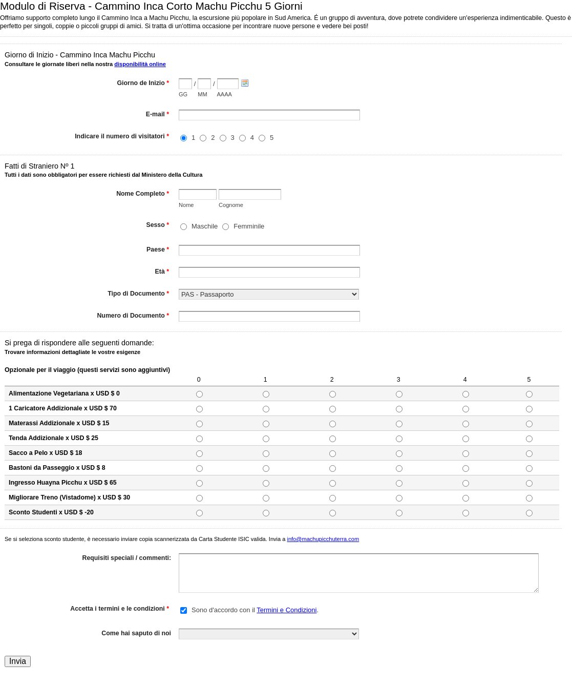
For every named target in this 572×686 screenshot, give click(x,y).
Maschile (205, 226)
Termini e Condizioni (286, 610)
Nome (186, 205)
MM (202, 94)
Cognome (231, 205)
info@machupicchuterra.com (323, 539)
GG (183, 94)
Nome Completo (142, 194)
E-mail (157, 115)
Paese (157, 250)
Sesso (157, 226)
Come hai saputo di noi (136, 633)
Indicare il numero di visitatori (122, 137)
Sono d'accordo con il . (255, 610)
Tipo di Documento (138, 294)
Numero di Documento (133, 316)
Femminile (249, 226)
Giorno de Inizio (143, 84)
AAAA (224, 94)
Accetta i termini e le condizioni (119, 609)
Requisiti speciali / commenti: (126, 558)
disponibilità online (140, 64)
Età (162, 272)
